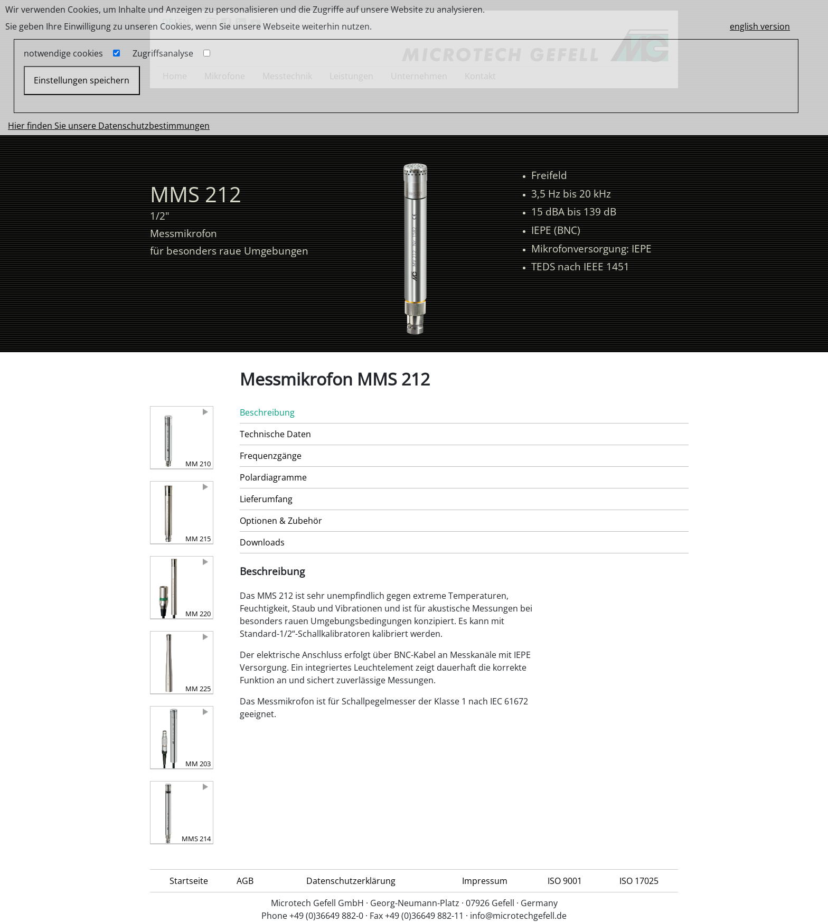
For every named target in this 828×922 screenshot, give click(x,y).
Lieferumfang (266, 499)
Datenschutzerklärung (351, 881)
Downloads (262, 542)
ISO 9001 (565, 881)
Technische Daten (275, 434)
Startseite (189, 881)
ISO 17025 (638, 881)
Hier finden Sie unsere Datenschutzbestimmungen (109, 125)
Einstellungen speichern (81, 80)
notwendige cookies (63, 53)
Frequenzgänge (271, 456)
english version (760, 26)
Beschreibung (267, 412)
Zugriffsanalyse (163, 53)
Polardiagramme (273, 477)
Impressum (484, 881)
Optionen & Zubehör (281, 520)
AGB (245, 881)
